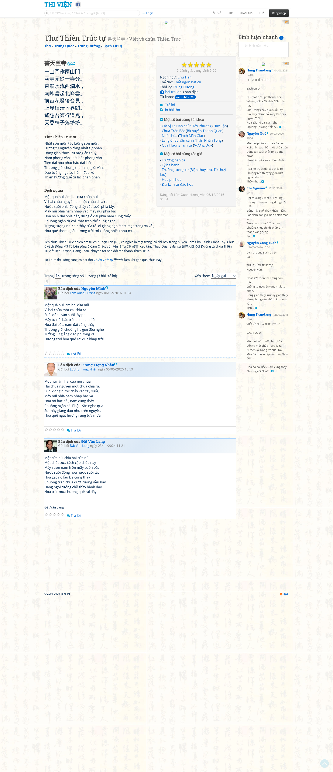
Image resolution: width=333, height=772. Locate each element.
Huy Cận (220, 181)
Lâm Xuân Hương (186, 250)
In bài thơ (172, 165)
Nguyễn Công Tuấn (262, 336)
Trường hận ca (173, 215)
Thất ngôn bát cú (187, 137)
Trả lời (170, 160)
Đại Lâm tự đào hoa (177, 240)
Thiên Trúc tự (103, 375)
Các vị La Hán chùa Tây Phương (187, 181)
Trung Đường (183, 142)
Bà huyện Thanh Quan (204, 186)
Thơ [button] (230, 13)
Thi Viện (58, 4)
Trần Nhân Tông (209, 196)
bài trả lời (170, 147)
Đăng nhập (279, 13)
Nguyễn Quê (256, 227)
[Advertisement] (166, 50)
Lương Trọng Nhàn (99, 539)
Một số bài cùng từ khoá (182, 175)
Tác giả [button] (216, 13)
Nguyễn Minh (94, 463)
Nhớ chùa (169, 191)
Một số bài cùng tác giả (181, 210)
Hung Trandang (259, 164)
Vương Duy (203, 201)
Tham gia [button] (246, 13)
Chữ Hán (185, 133)
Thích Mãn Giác (191, 191)
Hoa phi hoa (171, 235)
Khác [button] (262, 13)
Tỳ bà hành (170, 220)
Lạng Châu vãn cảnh (178, 196)
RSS (284, 768)
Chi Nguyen (256, 281)
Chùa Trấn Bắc (173, 186)
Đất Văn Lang (93, 616)
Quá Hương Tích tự (177, 201)
